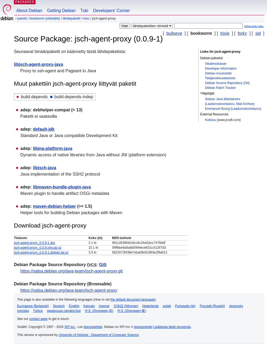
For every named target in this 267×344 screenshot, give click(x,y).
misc (86, 18)
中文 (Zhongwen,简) (99, 311)
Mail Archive (245, 104)
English (74, 306)
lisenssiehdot (93, 327)
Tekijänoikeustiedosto (220, 78)
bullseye (174, 33)
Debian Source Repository (223, 83)
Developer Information (221, 68)
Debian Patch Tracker (220, 88)
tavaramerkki (143, 327)
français (89, 306)
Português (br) (185, 306)
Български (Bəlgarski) (33, 306)
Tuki (84, 10)
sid (258, 33)
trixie (225, 33)
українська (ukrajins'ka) (64, 311)
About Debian (29, 10)
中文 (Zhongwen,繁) (131, 311)
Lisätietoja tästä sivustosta (172, 327)
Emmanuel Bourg (217, 109)
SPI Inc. (70, 327)
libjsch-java (44, 167)
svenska (23, 311)
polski (167, 306)
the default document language (133, 299)
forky (242, 33)
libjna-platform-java (52, 148)
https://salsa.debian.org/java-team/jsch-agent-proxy (68, 290)
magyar (104, 306)
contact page (38, 319)
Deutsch (59, 306)
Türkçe (38, 311)
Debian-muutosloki (218, 73)
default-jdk (44, 129)
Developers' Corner (111, 10)
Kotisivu (210, 120)
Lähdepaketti (71, 18)
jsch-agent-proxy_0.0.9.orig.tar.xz (37, 248)
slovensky (236, 306)
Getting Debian (61, 10)
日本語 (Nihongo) (126, 306)
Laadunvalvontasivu (220, 104)
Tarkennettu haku (254, 26)
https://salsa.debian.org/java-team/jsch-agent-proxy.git (71, 271)
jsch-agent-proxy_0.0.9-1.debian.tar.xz (41, 252)
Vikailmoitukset (215, 64)
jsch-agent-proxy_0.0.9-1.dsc (34, 243)
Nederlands (150, 306)
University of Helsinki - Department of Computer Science (99, 335)
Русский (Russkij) (212, 306)
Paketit (22, 18)
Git (246, 83)
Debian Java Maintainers (222, 99)
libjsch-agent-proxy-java (38, 64)
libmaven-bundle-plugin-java (62, 187)
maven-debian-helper (54, 206)
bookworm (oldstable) (44, 18)
